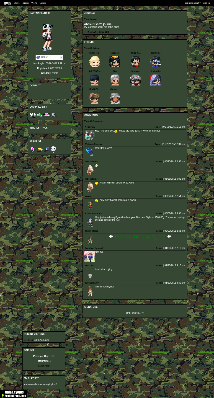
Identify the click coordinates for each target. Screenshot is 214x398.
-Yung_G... (135, 53)
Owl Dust (89, 265)
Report (158, 127)
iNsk (115, 71)
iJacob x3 (155, 53)
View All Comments (93, 121)
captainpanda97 (193, 3)
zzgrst (88, 196)
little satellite (91, 161)
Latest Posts (43, 365)
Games (42, 3)
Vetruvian (90, 127)
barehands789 (92, 283)
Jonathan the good (94, 248)
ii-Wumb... (156, 71)
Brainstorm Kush (93, 213)
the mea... (135, 71)
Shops (17, 3)
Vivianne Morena (93, 144)
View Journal (90, 19)
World (34, 3)
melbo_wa (94, 53)
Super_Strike (91, 231)
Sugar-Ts (115, 53)
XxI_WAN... (94, 71)
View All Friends (92, 48)
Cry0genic (29, 340)
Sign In (206, 3)
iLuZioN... (94, 89)
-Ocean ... (115, 89)
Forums (25, 3)
